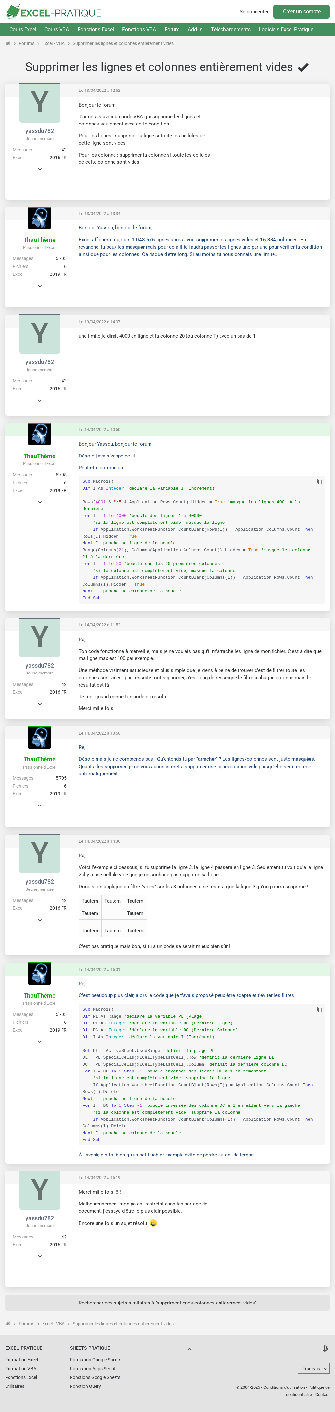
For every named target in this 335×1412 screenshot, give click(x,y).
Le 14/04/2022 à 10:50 (99, 429)
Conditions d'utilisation (284, 1387)
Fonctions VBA (139, 29)
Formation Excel (21, 1359)
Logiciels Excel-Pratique (286, 29)
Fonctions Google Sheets (95, 1377)
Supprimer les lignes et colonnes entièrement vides (123, 43)
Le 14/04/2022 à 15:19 (99, 1177)
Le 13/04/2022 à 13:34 (99, 213)
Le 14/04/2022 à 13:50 (99, 733)
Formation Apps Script (92, 1368)
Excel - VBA (53, 43)
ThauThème (40, 239)
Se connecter (254, 12)
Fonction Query (85, 1386)
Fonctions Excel (96, 29)
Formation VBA (20, 1368)
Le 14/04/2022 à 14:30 (99, 841)
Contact (322, 1394)
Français (311, 1368)
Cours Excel (22, 29)
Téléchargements (231, 29)
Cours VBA (56, 29)
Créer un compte (302, 11)
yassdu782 (40, 130)
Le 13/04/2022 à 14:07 (99, 321)
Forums (26, 43)
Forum (172, 29)
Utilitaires (14, 1386)
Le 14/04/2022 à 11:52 (99, 625)
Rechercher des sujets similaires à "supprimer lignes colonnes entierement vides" (167, 1303)
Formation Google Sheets (95, 1359)
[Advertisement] (270, 147)
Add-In (195, 29)
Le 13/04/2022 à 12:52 (99, 90)
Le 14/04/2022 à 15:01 (99, 969)
